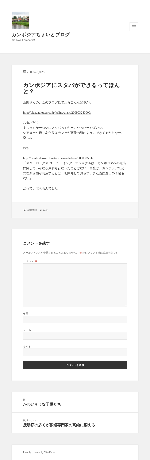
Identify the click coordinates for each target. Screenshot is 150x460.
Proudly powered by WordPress (39, 452)
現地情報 (32, 210)
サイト (27, 346)
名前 (25, 313)
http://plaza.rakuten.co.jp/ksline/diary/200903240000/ (57, 112)
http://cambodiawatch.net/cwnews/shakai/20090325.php (58, 158)
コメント (30, 261)
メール (27, 330)
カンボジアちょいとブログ (41, 34)
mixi (45, 210)
